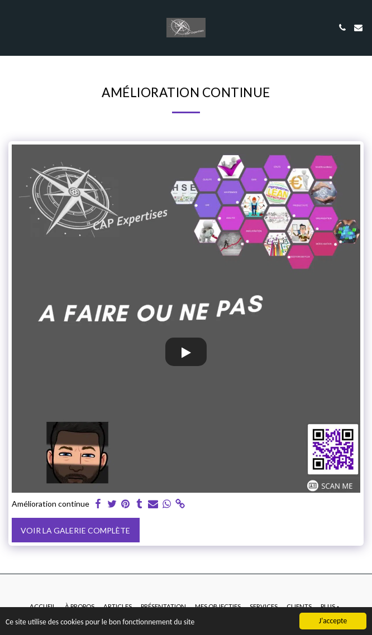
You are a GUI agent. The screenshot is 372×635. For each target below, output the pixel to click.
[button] (12, 27)
